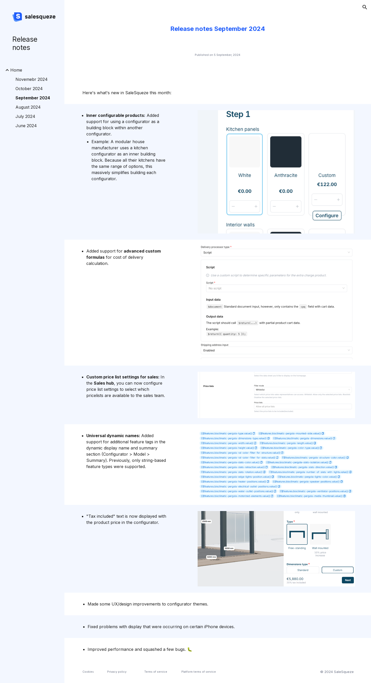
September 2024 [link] (32, 97)
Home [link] (16, 70)
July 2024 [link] (25, 116)
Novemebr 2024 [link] (31, 79)
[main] (217, 29)
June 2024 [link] (26, 125)
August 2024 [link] (28, 107)
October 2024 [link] (29, 88)
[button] (365, 7)
